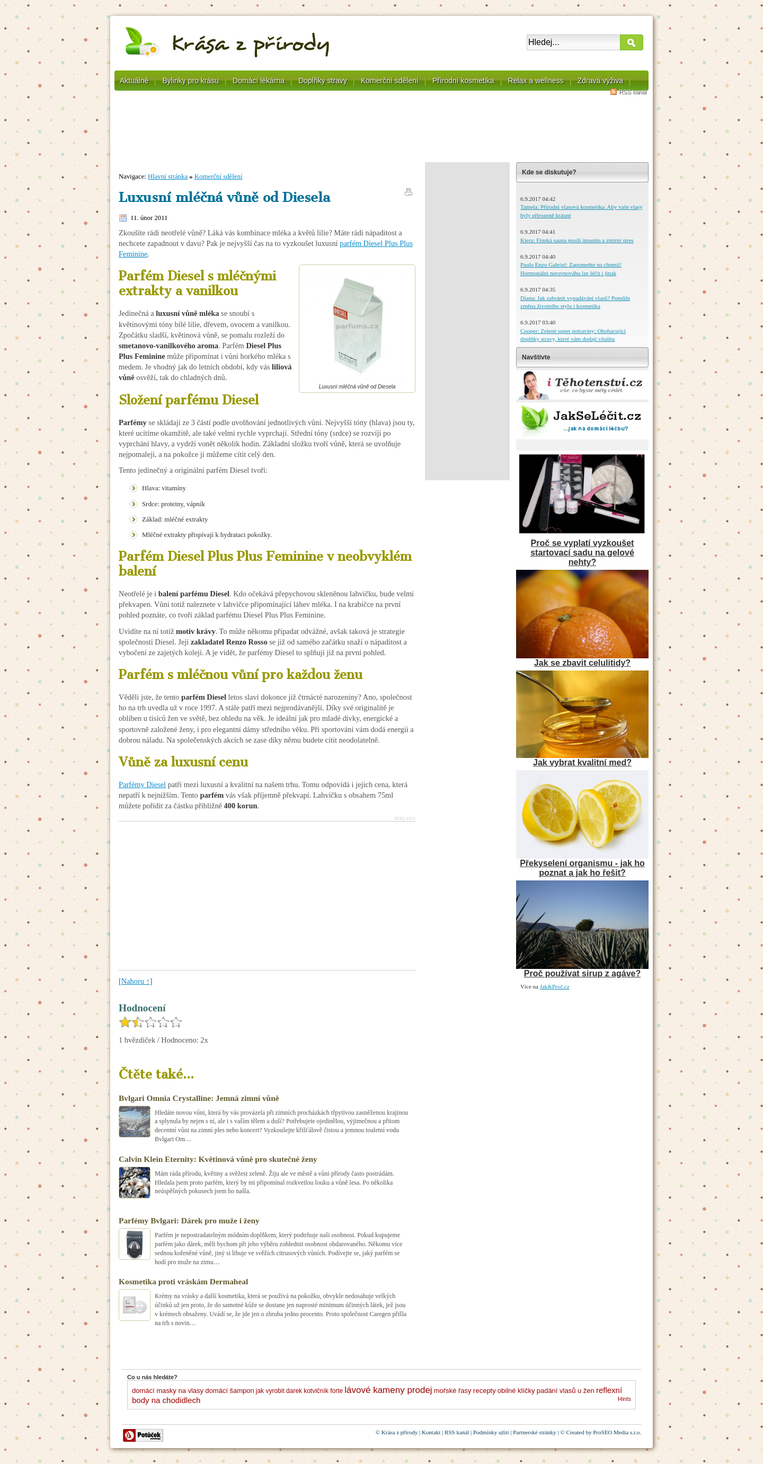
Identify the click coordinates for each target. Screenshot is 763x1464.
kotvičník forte (323, 1391)
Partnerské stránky (534, 1432)
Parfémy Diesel (142, 784)
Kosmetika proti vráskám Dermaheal (183, 1281)
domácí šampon (229, 1391)
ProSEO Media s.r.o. (617, 1432)
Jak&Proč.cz (555, 986)
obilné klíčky (516, 1391)
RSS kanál (632, 92)
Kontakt (431, 1432)
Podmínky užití (491, 1432)
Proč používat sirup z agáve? (582, 973)
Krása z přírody (400, 1432)
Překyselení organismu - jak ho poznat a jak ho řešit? (582, 868)
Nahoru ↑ (135, 981)
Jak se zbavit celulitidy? (582, 662)
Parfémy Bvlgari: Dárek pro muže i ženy (189, 1220)
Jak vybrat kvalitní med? (582, 762)
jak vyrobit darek (279, 1391)
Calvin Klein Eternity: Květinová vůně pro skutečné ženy (218, 1158)
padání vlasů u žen (566, 1391)
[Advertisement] (381, 130)
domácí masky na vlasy (167, 1391)
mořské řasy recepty (465, 1391)
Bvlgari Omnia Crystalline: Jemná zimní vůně (199, 1098)
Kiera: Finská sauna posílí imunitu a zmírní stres (577, 240)
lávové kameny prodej (388, 1390)
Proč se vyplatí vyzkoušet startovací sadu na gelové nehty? (582, 553)
